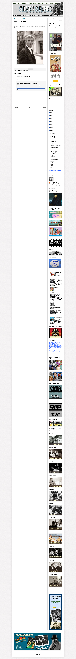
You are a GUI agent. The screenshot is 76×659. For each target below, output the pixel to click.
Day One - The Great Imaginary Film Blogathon (56, 139)
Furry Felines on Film (54, 151)
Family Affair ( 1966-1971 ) (58, 317)
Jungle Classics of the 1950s (57, 288)
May (51, 165)
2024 (51, 115)
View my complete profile (52, 188)
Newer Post (16, 107)
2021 (51, 119)
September (52, 137)
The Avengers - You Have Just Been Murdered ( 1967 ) (55, 26)
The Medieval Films (53, 141)
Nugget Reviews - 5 (53, 156)
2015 (51, 128)
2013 (51, 131)
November (52, 134)
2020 (51, 121)
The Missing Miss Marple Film (55, 147)
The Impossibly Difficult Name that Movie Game (55, 153)
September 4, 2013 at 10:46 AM (25, 76)
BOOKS (33, 15)
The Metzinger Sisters (23, 83)
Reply (17, 79)
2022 (51, 118)
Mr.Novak (27, 70)
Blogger (40, 654)
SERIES (29, 15)
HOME (14, 15)
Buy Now (55, 80)
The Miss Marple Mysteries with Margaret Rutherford (58, 280)
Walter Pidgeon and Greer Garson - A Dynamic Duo (57, 303)
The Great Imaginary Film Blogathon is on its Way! (56, 149)
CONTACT (57, 15)
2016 (51, 127)
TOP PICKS (52, 15)
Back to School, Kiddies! (54, 159)
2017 (51, 125)
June (51, 164)
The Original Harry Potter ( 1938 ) (55, 157)
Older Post (44, 107)
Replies (19, 81)
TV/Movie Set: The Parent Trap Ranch (57, 273)
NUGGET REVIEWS (45, 15)
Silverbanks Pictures (52, 173)
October (52, 136)
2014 (51, 130)
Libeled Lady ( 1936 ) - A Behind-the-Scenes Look (56, 146)
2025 (51, 113)
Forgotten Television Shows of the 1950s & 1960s (57, 295)
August (52, 161)
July (51, 162)
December (52, 133)
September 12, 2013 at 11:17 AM (32, 83)
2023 (51, 116)
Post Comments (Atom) (21, 109)
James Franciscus (23, 70)
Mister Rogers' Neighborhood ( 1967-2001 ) (56, 143)
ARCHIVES (24, 15)
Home (30, 107)
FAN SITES (38, 15)
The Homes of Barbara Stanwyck (57, 311)
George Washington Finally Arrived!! (56, 155)
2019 (51, 122)
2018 (51, 124)
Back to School (19, 70)
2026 (51, 112)
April (52, 167)
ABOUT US (19, 15)
